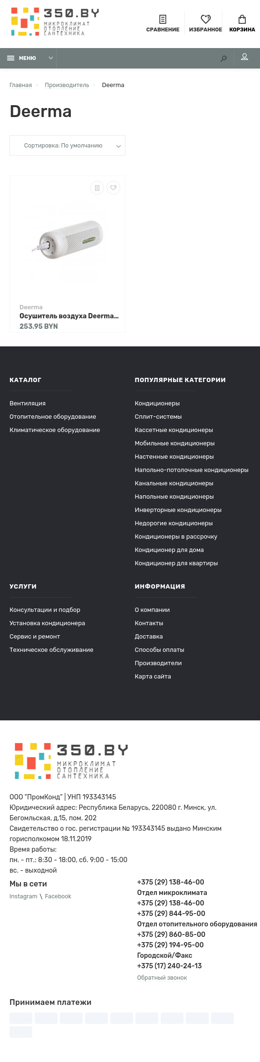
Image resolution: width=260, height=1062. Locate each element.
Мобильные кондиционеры (175, 445)
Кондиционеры (157, 405)
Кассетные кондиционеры (174, 432)
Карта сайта (153, 678)
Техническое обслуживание (52, 652)
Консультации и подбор (45, 612)
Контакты (149, 625)
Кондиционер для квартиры (176, 565)
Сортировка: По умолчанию (63, 148)
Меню (21, 61)
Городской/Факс (165, 958)
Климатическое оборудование (55, 432)
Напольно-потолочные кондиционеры (192, 472)
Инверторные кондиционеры (178, 512)
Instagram (24, 899)
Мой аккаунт (240, 59)
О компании (152, 612)
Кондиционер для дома (169, 552)
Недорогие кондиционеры (174, 525)
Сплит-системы (158, 419)
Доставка (149, 638)
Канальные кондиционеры (174, 485)
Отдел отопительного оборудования (194, 927)
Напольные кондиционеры (174, 498)
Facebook (60, 899)
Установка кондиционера (47, 625)
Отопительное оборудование (53, 419)
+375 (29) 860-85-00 (171, 937)
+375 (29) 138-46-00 (170, 885)
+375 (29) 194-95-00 (170, 948)
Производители (158, 665)
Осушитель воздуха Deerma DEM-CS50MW (69, 319)
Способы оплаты (159, 652)
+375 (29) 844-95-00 (171, 916)
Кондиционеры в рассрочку (176, 538)
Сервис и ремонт (35, 638)
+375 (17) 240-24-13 (169, 968)
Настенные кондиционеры (174, 458)
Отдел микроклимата (172, 895)
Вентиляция (28, 405)
